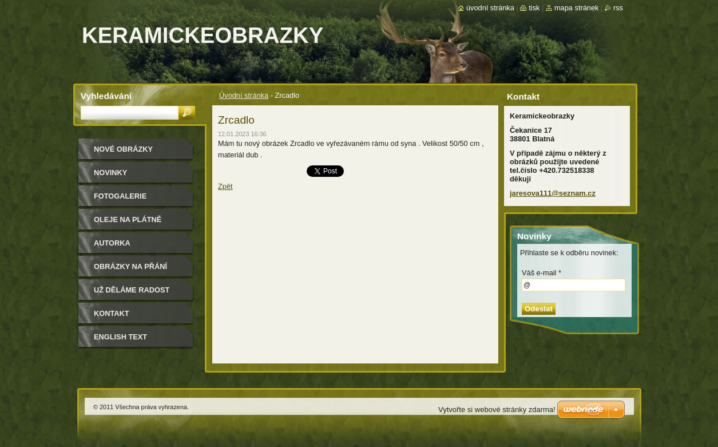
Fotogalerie (120, 196)
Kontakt (111, 313)
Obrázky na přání (130, 266)
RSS (618, 7)
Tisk (534, 7)
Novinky (110, 172)
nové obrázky (123, 149)
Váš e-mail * (541, 272)
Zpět (225, 186)
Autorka (112, 243)
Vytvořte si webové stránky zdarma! (497, 409)
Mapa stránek (576, 7)
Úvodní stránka (243, 95)
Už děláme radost (131, 290)
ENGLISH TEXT (120, 337)
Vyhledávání (106, 96)
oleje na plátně (127, 219)
